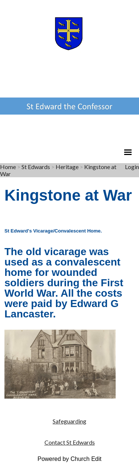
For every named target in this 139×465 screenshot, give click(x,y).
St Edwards (35, 166)
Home (8, 166)
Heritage (67, 166)
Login (132, 166)
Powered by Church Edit (69, 459)
